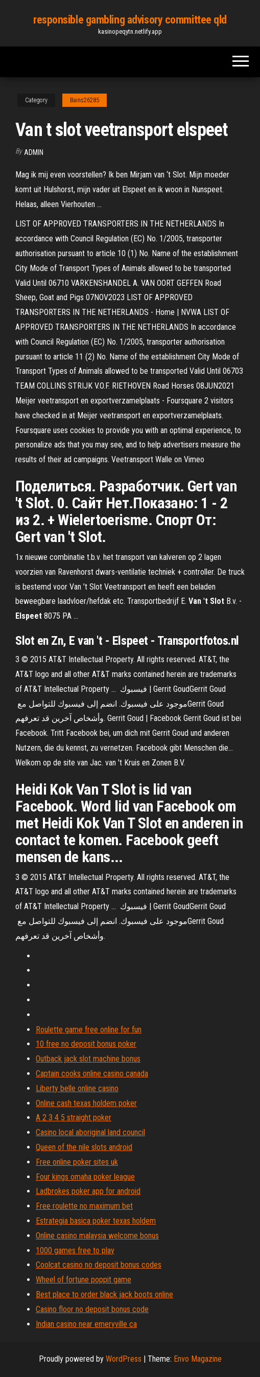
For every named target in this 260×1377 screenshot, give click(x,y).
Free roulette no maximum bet (84, 1206)
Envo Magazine (198, 1359)
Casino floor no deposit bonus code (92, 1309)
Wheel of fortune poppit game (83, 1279)
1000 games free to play (75, 1250)
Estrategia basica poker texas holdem (96, 1221)
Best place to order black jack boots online (104, 1294)
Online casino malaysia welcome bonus (97, 1235)
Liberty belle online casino (77, 1088)
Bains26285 (84, 100)
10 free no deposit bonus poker (86, 1044)
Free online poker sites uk (77, 1162)
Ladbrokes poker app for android (88, 1191)
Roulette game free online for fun (88, 1029)
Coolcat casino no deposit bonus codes (98, 1265)
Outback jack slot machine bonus (88, 1059)
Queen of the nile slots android (84, 1147)
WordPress (123, 1359)
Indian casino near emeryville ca (86, 1324)
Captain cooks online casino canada (92, 1073)
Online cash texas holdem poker (86, 1103)
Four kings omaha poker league (85, 1177)
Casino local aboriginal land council (90, 1132)
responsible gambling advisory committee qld (130, 19)
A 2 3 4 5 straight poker (73, 1117)
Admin (33, 152)
